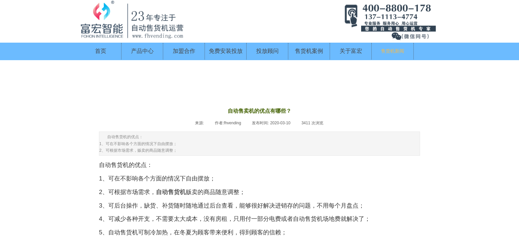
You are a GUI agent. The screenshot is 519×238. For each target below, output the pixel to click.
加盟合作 (184, 51)
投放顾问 (267, 51)
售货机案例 (309, 51)
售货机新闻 (392, 51)
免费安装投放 (226, 51)
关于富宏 (351, 51)
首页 (100, 51)
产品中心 (142, 51)
